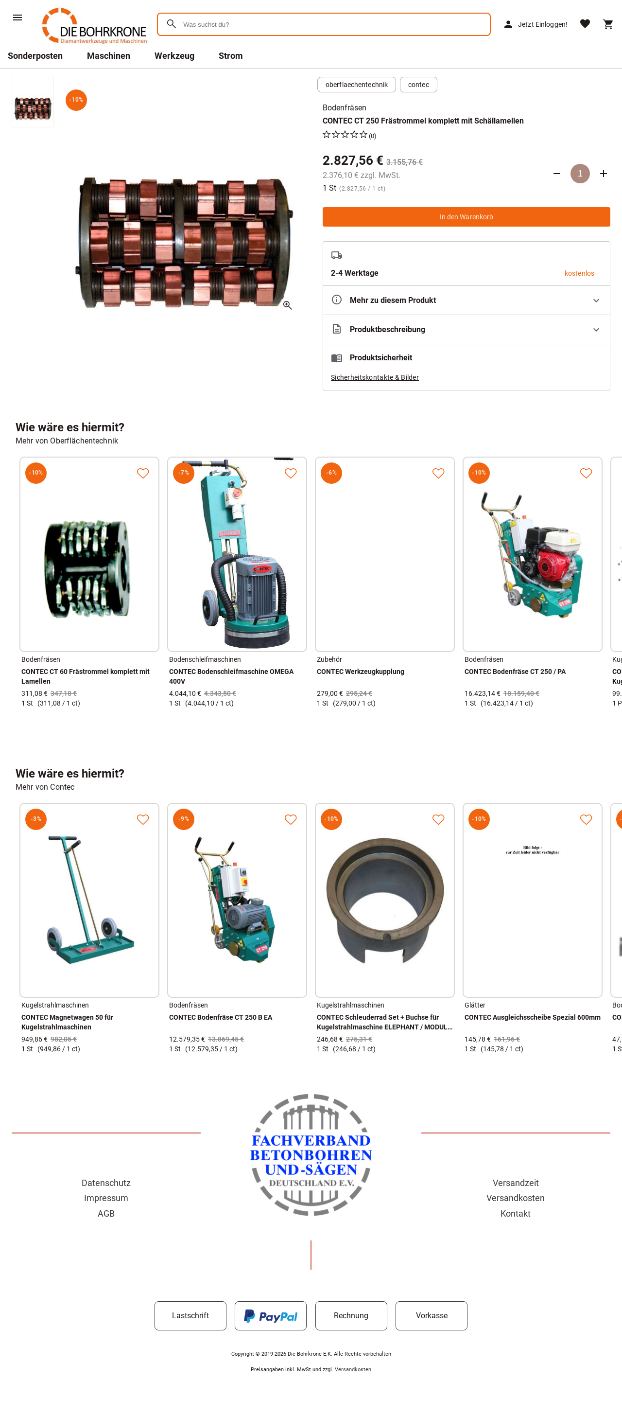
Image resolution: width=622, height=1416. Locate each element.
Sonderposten (35, 56)
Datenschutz (106, 1183)
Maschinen (108, 56)
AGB (106, 1213)
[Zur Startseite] (92, 46)
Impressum (106, 1198)
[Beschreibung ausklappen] (466, 329)
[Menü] (17, 17)
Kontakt (516, 1213)
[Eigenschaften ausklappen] (466, 300)
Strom (231, 56)
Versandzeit (516, 1183)
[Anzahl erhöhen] (603, 173)
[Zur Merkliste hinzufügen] (143, 473)
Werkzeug (174, 56)
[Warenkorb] (608, 24)
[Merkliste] (585, 24)
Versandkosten (515, 1198)
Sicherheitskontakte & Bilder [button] (375, 377)
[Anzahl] (580, 173)
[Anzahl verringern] (557, 173)
